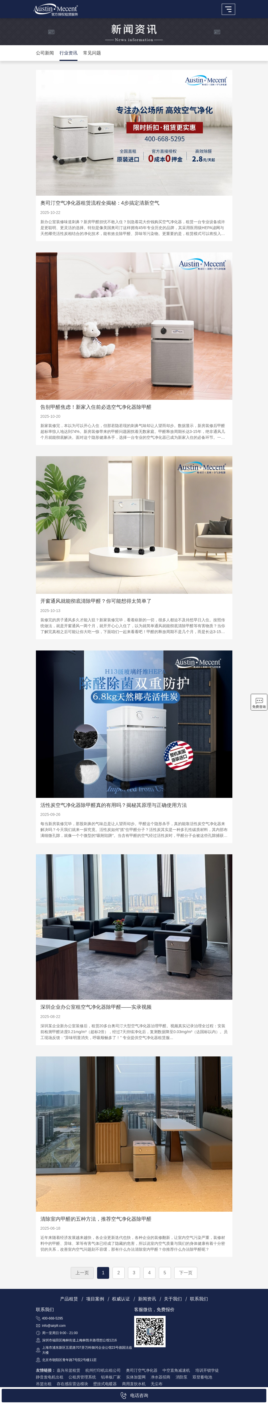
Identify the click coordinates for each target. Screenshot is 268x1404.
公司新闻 (45, 53)
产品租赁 (69, 1298)
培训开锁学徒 (207, 1370)
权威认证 (121, 1298)
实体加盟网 (136, 1377)
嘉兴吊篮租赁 (68, 1370)
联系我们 (199, 1298)
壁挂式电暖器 (105, 1384)
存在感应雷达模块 (72, 1384)
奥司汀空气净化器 (141, 1370)
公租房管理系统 (82, 1377)
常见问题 (92, 53)
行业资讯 (68, 53)
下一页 (186, 1272)
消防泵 (181, 1377)
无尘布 (156, 1384)
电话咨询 (134, 1395)
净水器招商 (160, 1377)
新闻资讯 (147, 1298)
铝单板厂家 (111, 1377)
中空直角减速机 (176, 1370)
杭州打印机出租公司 (103, 1370)
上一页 (82, 1272)
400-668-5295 (52, 1318)
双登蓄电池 (202, 1377)
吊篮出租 (44, 1384)
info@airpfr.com (54, 1326)
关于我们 (173, 1298)
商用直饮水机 (134, 1384)
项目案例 (95, 1298)
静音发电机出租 (49, 1377)
